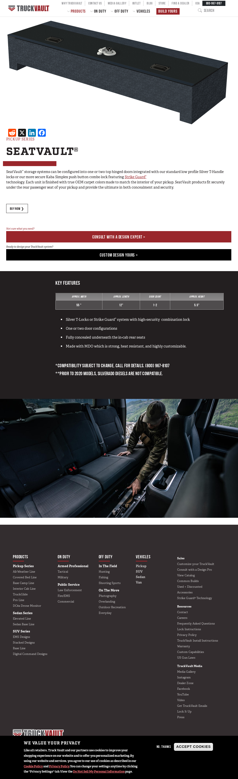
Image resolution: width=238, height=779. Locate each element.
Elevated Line (22, 619)
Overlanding (107, 602)
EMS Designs (21, 637)
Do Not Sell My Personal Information (99, 772)
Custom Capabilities (190, 652)
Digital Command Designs (30, 654)
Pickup (141, 566)
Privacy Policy (59, 766)
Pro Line (18, 600)
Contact (182, 612)
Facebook (183, 689)
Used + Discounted (189, 587)
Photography (108, 596)
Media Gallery (117, 3)
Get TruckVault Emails (192, 706)
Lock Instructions (189, 629)
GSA (197, 3)
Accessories (184, 593)
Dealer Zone (185, 683)
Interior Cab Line (24, 589)
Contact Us (95, 3)
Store (162, 3)
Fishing (103, 578)
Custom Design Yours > (119, 255)
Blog (150, 3)
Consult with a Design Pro (194, 570)
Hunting (104, 572)
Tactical (63, 572)
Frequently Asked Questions (196, 624)
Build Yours (167, 11)
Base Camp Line (23, 583)
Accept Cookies (193, 747)
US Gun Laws (186, 658)
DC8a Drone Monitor (27, 606)
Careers (182, 618)
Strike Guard (135, 177)
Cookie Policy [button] (33, 766)
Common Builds (188, 581)
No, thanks (164, 747)
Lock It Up (184, 712)
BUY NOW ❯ (17, 209)
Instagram (184, 678)
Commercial (66, 602)
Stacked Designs (24, 643)
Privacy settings (24, 732)
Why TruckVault (72, 3)
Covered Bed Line (25, 578)
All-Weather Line (24, 572)
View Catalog (186, 575)
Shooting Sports (109, 583)
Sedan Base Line (23, 624)
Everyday (105, 613)
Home (29, 8)
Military (63, 578)
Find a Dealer (181, 3)
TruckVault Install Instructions (197, 641)
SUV (139, 572)
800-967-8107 (214, 3)
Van (139, 583)
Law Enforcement (70, 590)
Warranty (183, 647)
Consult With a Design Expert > (118, 237)
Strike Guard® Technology (194, 598)
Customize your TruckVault (195, 564)
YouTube (183, 695)
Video (181, 700)
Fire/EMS (64, 596)
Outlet (136, 3)
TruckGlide (20, 595)
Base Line (19, 648)
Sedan (140, 577)
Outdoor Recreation (112, 607)
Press (180, 717)
